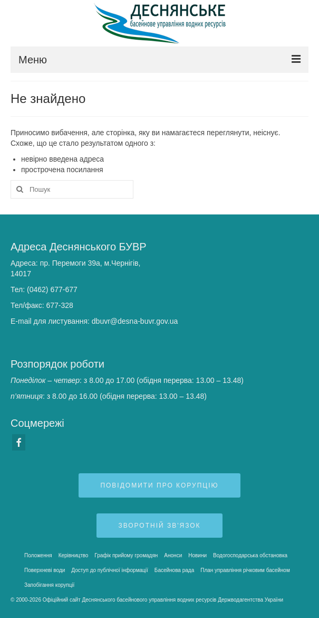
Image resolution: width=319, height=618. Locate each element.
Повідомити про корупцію (159, 485)
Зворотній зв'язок (159, 525)
